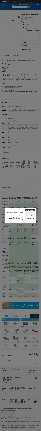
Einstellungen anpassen (29, 212)
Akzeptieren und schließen (30, 210)
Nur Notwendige (29, 215)
